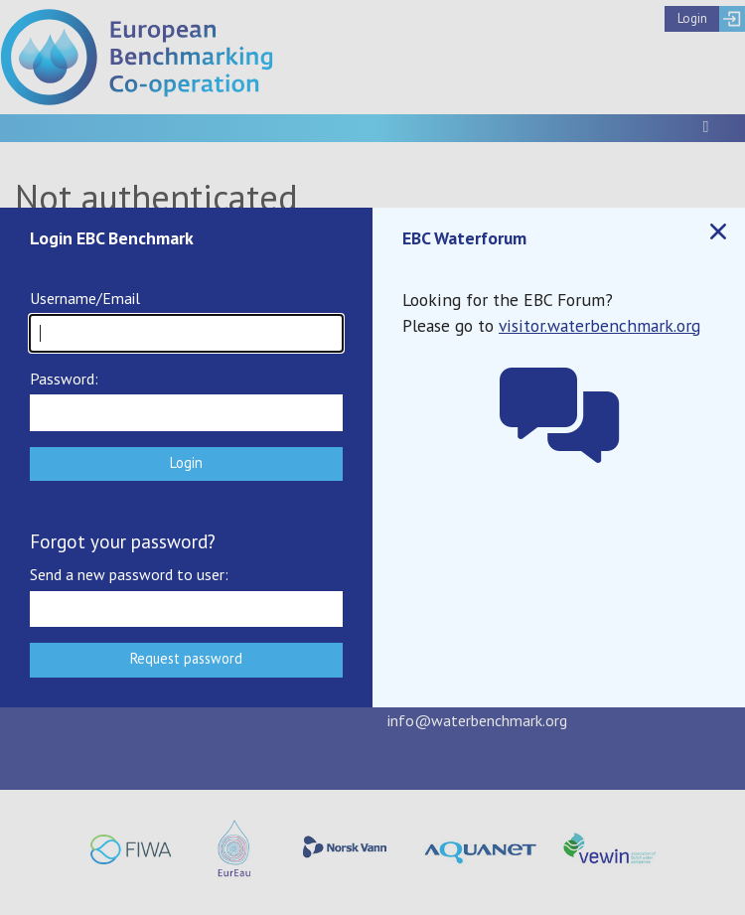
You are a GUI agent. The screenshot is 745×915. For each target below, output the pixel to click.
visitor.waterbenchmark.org (599, 325)
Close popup (717, 232)
